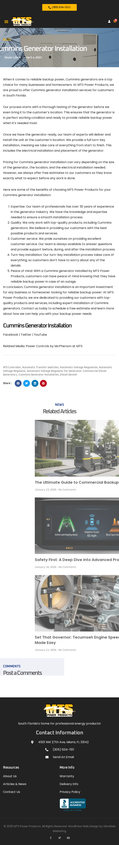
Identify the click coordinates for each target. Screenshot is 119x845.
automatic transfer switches (40, 367)
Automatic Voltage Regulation (79, 367)
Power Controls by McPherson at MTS (54, 346)
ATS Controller (12, 367)
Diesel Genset (68, 374)
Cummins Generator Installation (39, 374)
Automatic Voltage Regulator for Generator (54, 371)
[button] (6, 21)
